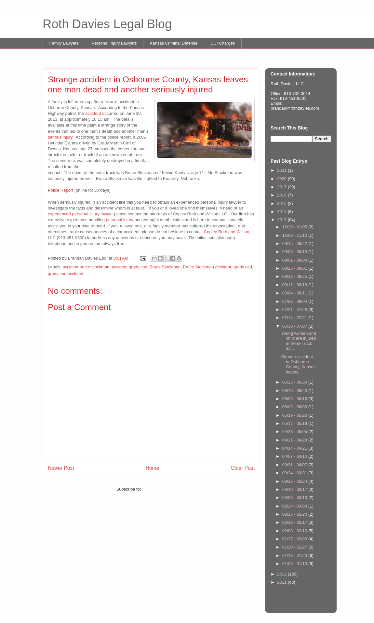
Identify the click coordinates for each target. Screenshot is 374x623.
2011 (282, 582)
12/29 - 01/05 (295, 226)
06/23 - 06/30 (295, 382)
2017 (282, 186)
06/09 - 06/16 (295, 398)
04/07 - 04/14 (295, 456)
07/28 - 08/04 (295, 301)
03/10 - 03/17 (295, 489)
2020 (282, 178)
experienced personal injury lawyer (80, 213)
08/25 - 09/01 (295, 268)
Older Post (243, 468)
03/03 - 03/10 (295, 497)
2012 (282, 574)
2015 (282, 203)
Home (152, 468)
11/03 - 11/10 (295, 235)
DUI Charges (222, 43)
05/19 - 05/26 (295, 415)
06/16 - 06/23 (295, 390)
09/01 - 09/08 (295, 260)
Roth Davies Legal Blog (107, 24)
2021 (282, 170)
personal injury (120, 219)
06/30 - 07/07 (295, 326)
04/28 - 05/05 (295, 431)
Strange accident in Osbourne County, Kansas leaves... (298, 364)
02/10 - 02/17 (295, 522)
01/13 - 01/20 (295, 555)
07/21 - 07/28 (295, 309)
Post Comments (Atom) (164, 489)
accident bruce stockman (86, 266)
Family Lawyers (64, 43)
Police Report (60, 190)
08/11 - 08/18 (295, 284)
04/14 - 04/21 (295, 448)
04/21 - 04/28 (295, 440)
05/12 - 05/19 (295, 423)
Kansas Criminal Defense (174, 43)
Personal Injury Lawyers (114, 43)
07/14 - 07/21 (295, 317)
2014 (282, 211)
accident (93, 113)
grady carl (243, 266)
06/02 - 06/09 (295, 406)
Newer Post (61, 468)
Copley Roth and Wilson (226, 231)
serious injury (60, 137)
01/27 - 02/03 (295, 538)
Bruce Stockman (165, 266)
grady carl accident (65, 273)
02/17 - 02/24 (295, 514)
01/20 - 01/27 (295, 547)
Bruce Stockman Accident (207, 266)
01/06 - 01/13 (295, 563)
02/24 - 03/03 (295, 506)
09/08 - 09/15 (295, 251)
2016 (282, 195)
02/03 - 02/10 (295, 530)
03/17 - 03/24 (295, 481)
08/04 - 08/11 (295, 293)
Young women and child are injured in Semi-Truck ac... (298, 341)
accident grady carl (129, 266)
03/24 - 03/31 (295, 472)
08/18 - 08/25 (295, 276)
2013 (282, 219)
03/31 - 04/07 (295, 464)
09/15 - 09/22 (295, 243)
